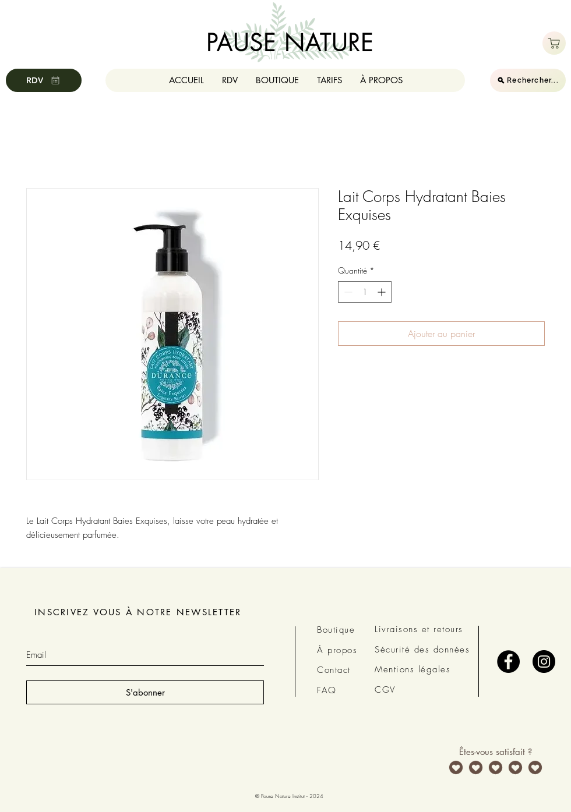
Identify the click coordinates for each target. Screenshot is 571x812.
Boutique (336, 630)
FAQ (327, 690)
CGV (385, 690)
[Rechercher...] (528, 80)
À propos (337, 650)
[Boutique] (554, 43)
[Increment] (382, 292)
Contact (334, 670)
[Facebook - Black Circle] (508, 661)
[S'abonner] (145, 692)
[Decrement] (347, 292)
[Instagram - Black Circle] (544, 661)
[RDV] (44, 80)
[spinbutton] (364, 292)
